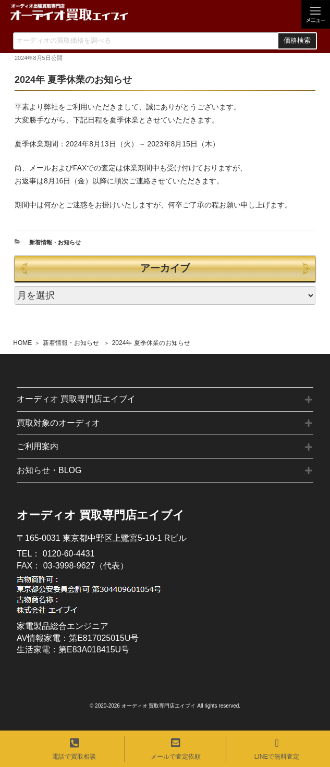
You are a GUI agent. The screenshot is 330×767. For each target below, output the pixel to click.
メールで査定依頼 (176, 749)
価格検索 (297, 40)
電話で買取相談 (74, 749)
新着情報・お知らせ (71, 343)
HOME (22, 343)
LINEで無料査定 (277, 749)
